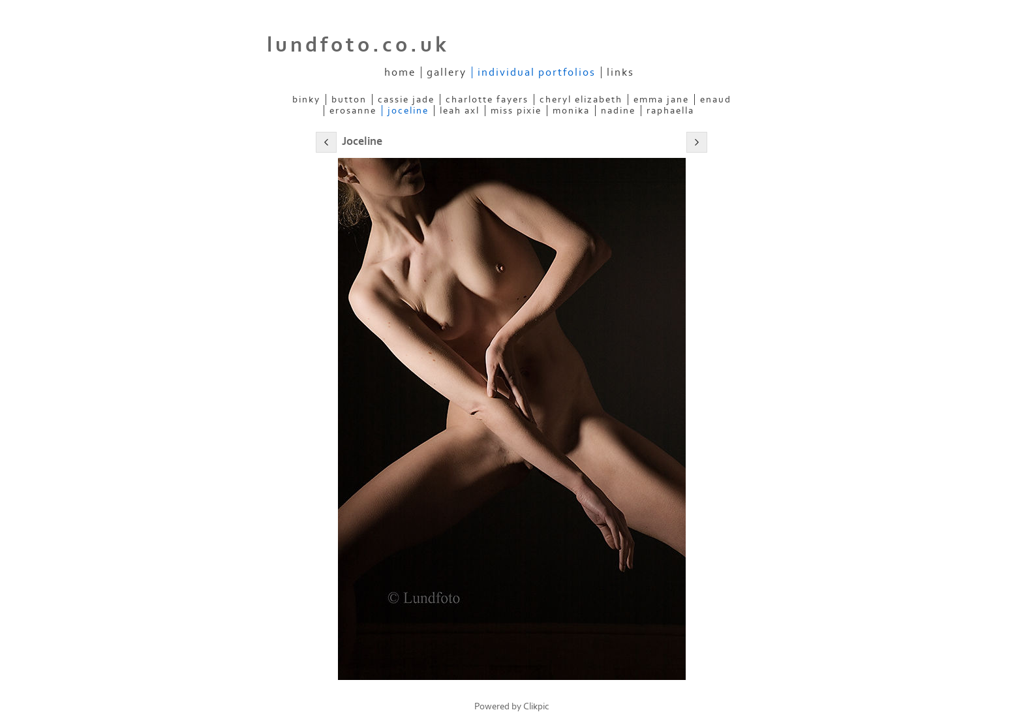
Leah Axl (460, 110)
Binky (306, 99)
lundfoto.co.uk (358, 45)
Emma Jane (661, 99)
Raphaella (670, 110)
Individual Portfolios (537, 72)
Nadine (618, 110)
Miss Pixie (516, 110)
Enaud (715, 99)
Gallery (446, 72)
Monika (571, 110)
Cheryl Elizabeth (581, 99)
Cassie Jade (406, 99)
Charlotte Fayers (487, 99)
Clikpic (536, 706)
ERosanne (352, 110)
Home (400, 72)
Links (620, 72)
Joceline (408, 110)
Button (349, 99)
